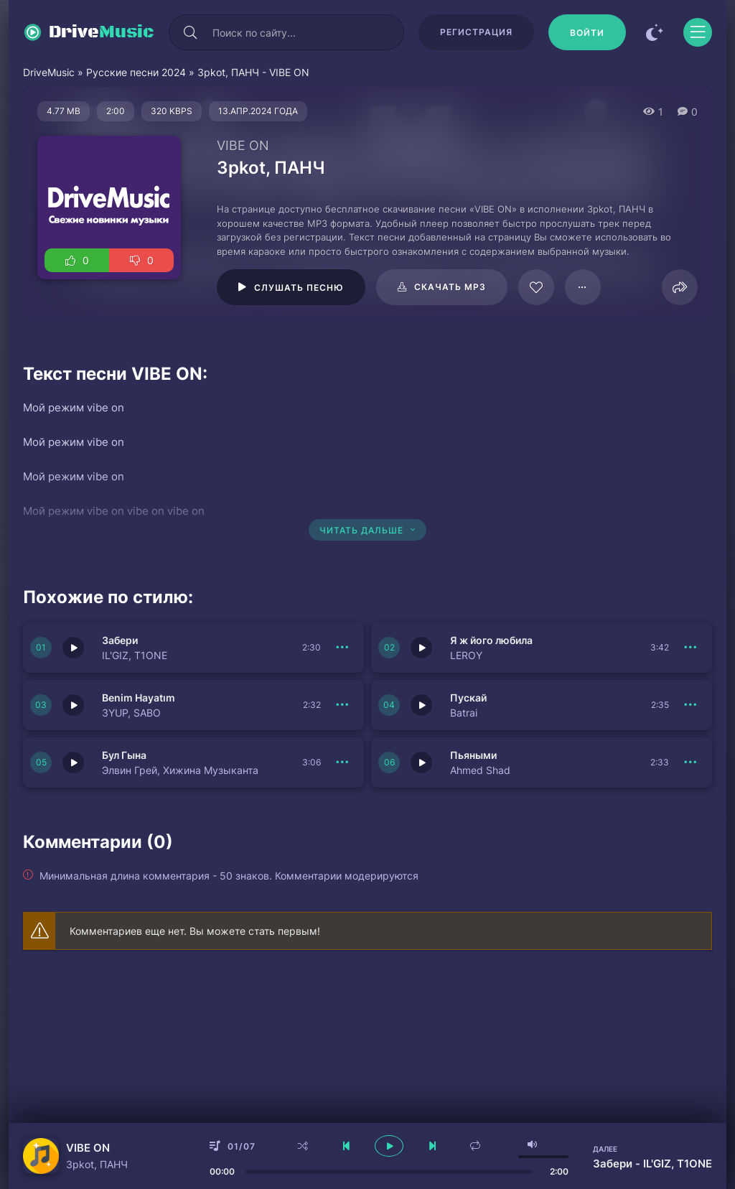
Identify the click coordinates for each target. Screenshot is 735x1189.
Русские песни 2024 (136, 72)
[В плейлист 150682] (690, 762)
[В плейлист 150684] (690, 705)
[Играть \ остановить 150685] (421, 648)
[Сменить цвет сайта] (654, 32)
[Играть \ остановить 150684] (421, 705)
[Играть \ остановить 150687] (73, 648)
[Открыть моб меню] (697, 32)
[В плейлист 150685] (690, 647)
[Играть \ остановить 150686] (73, 705)
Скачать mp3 (450, 286)
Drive (101, 32)
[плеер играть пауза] (389, 1146)
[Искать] (190, 32)
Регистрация (476, 32)
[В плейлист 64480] (583, 287)
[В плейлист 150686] (342, 705)
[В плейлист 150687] (342, 647)
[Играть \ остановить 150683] (73, 762)
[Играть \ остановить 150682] (421, 762)
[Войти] (587, 32)
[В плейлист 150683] (342, 762)
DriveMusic (49, 72)
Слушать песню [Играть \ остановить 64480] (299, 287)
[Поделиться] (680, 287)
